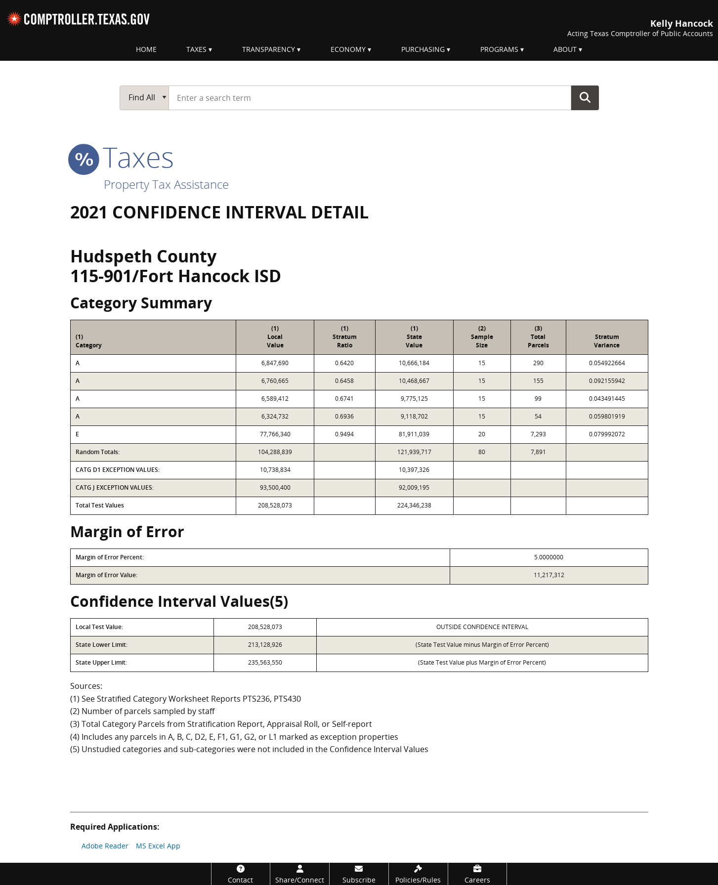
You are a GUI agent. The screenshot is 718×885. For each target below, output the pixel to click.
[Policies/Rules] (418, 874)
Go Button (585, 97)
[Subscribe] (359, 874)
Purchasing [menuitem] (423, 49)
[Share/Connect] (299, 874)
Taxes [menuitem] (196, 49)
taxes (122, 156)
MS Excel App (158, 845)
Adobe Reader (105, 845)
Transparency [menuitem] (268, 49)
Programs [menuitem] (499, 49)
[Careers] (477, 874)
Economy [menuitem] (348, 49)
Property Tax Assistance (166, 184)
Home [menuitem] (146, 49)
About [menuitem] (565, 49)
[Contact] (240, 874)
